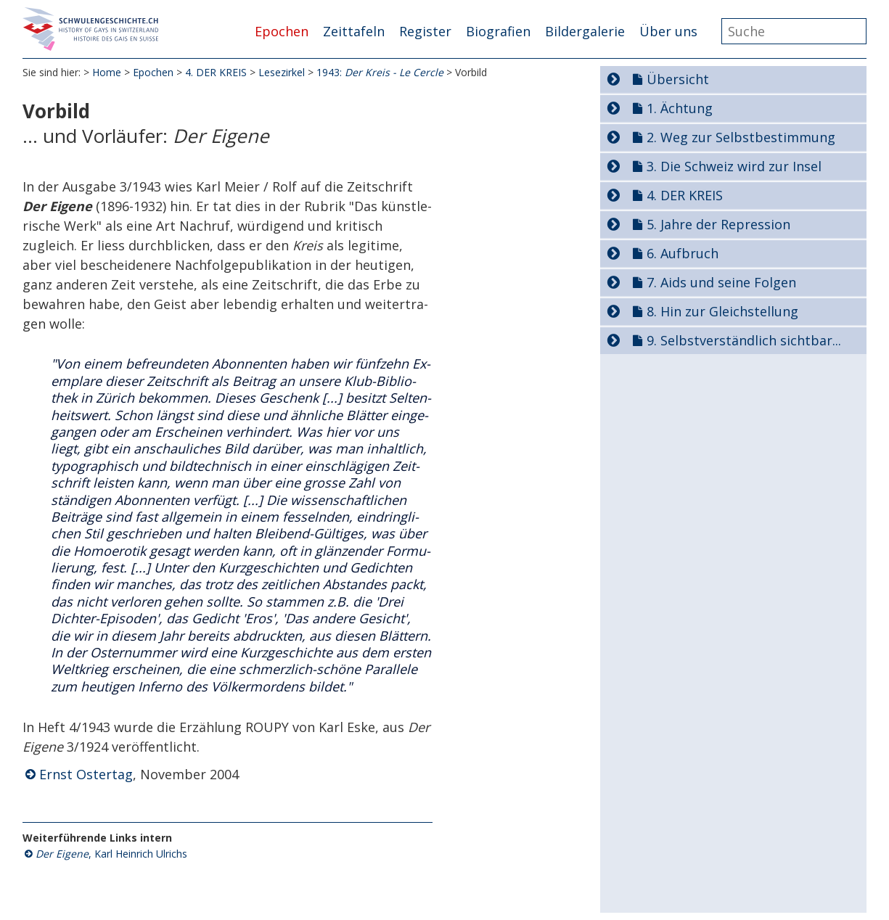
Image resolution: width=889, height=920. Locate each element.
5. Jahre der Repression (718, 224)
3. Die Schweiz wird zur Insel (734, 166)
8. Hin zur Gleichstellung (722, 311)
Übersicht (678, 79)
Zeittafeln (354, 31)
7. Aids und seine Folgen (721, 282)
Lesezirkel (281, 72)
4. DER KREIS (216, 72)
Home (106, 72)
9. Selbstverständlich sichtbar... (744, 340)
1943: (379, 72)
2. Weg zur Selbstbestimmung (741, 137)
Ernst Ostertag (86, 774)
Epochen (281, 31)
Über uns (668, 31)
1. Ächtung (680, 108)
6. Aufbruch (682, 253)
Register (425, 31)
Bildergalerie (585, 31)
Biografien (498, 31)
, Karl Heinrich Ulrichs (111, 854)
